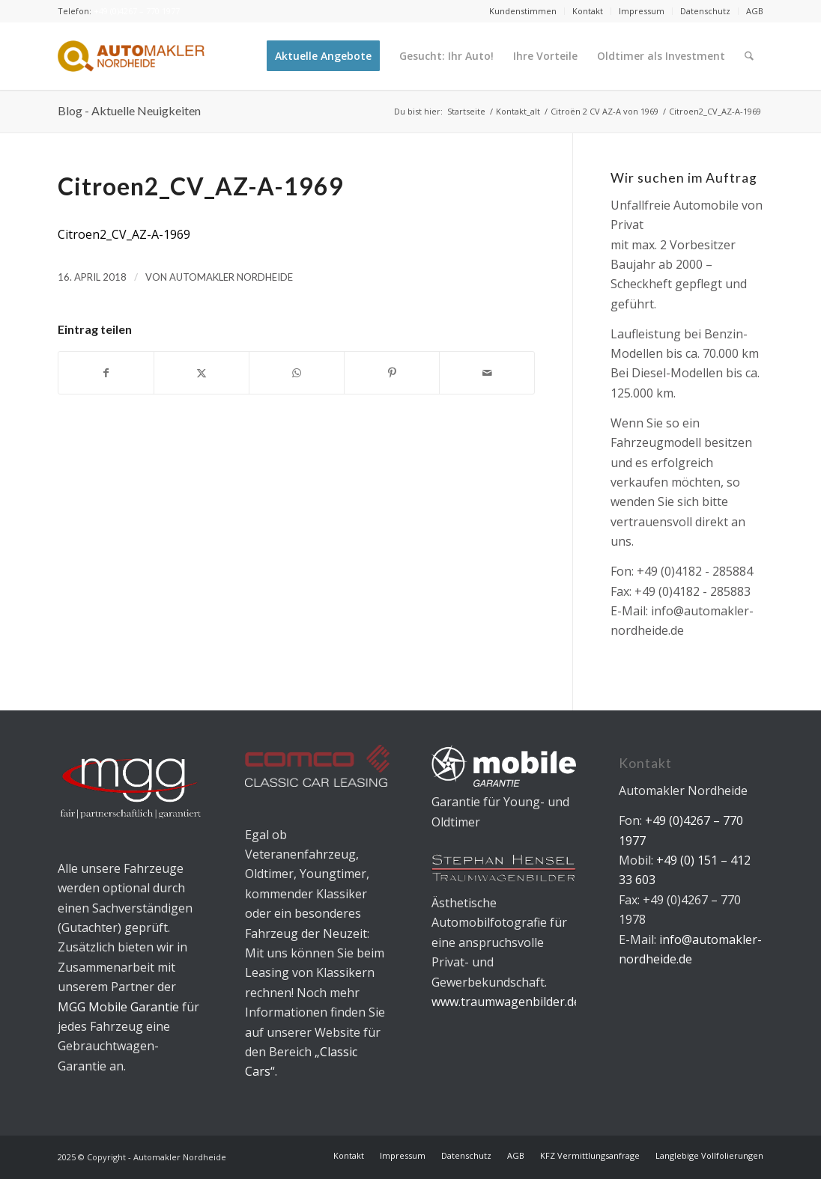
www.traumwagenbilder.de (506, 1001)
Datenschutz (705, 10)
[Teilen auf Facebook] (106, 373)
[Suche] (749, 56)
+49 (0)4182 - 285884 (695, 571)
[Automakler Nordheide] (131, 56)
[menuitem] (523, 11)
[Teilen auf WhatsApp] (296, 373)
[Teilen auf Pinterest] (392, 373)
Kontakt (587, 10)
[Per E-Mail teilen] (487, 373)
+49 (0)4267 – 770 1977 (137, 10)
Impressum (641, 10)
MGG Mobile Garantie (118, 1007)
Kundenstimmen (523, 10)
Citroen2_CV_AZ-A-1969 (124, 234)
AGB (754, 10)
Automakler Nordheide (231, 277)
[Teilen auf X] (201, 373)
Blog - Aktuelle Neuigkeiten (129, 110)
